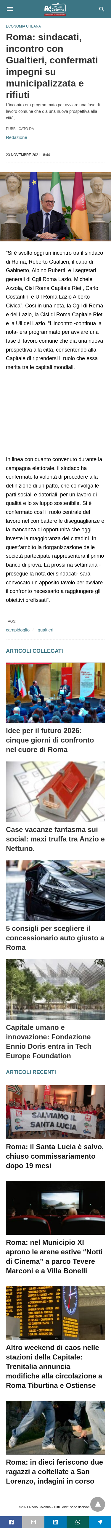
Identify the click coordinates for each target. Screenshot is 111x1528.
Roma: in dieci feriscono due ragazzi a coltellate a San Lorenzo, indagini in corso (54, 1471)
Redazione (16, 137)
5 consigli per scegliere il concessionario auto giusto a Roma (55, 937)
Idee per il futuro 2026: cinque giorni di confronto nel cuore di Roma (50, 740)
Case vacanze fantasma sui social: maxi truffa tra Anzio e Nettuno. (55, 838)
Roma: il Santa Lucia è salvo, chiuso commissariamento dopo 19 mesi (55, 1156)
